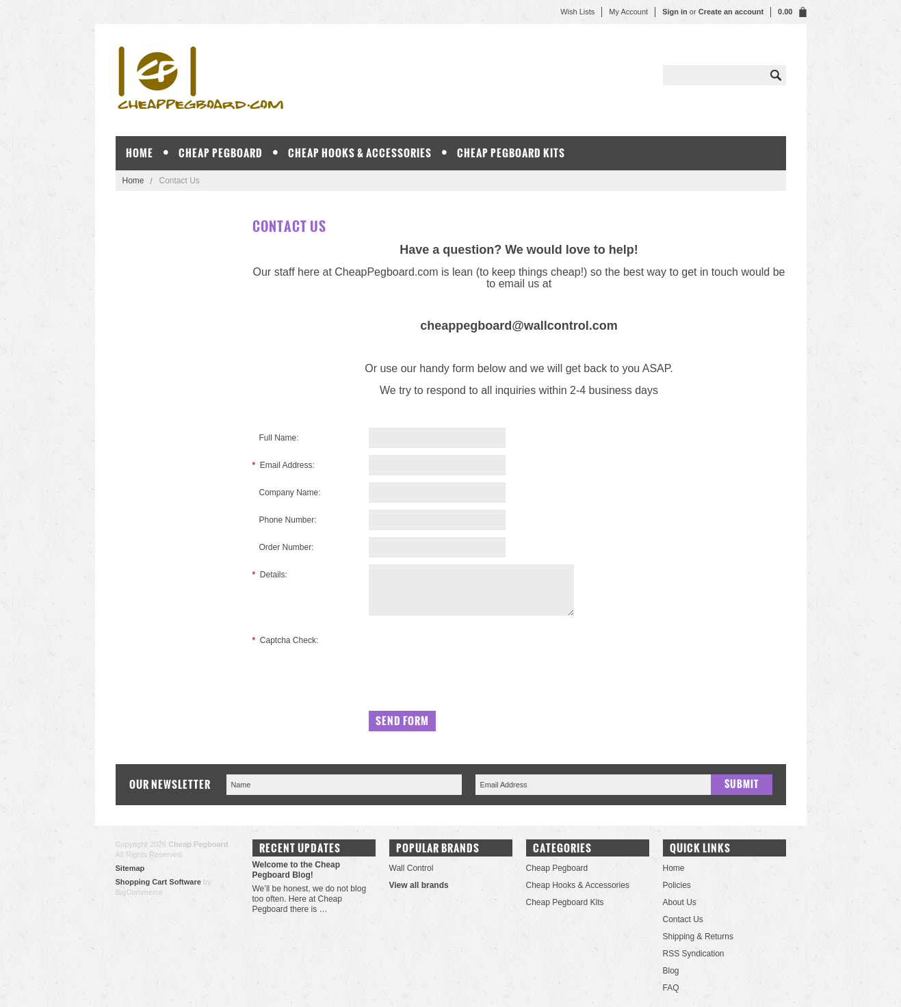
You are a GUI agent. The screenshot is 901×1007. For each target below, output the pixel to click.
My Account (628, 12)
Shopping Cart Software (158, 882)
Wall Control (411, 868)
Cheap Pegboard (221, 153)
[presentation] (473, 656)
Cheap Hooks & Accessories (360, 153)
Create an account (730, 12)
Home (133, 180)
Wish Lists (577, 12)
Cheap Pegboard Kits (511, 153)
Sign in (675, 12)
